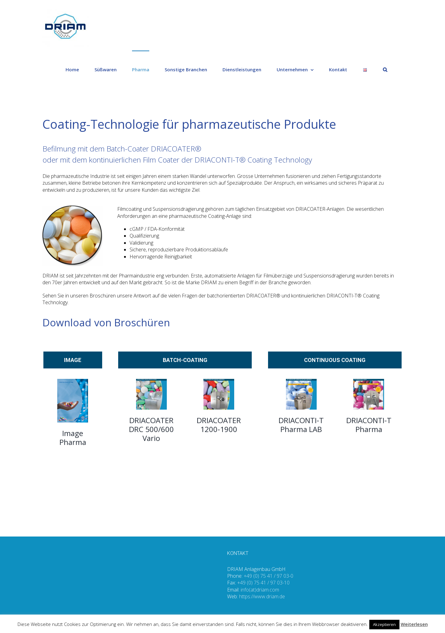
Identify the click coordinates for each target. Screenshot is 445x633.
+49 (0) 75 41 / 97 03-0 (268, 575)
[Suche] (385, 69)
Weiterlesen (414, 624)
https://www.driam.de (262, 596)
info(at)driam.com (260, 589)
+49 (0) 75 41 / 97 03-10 (263, 582)
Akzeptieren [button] (384, 624)
